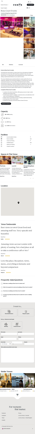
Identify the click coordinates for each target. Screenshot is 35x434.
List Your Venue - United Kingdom (25, 417)
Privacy (19, 413)
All (2, 64)
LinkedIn (3, 420)
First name (9, 333)
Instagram (4, 415)
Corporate (21, 64)
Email (9, 338)
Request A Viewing (6, 103)
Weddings (11, 64)
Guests (29, 343)
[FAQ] (14, 283)
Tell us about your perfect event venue (17, 355)
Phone (26, 338)
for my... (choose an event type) (7, 319)
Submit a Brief (30, 4)
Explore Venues (4, 4)
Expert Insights (4, 8)
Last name (26, 333)
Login (28, 7)
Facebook (4, 413)
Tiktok (3, 417)
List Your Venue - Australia (23, 415)
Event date (6, 343)
